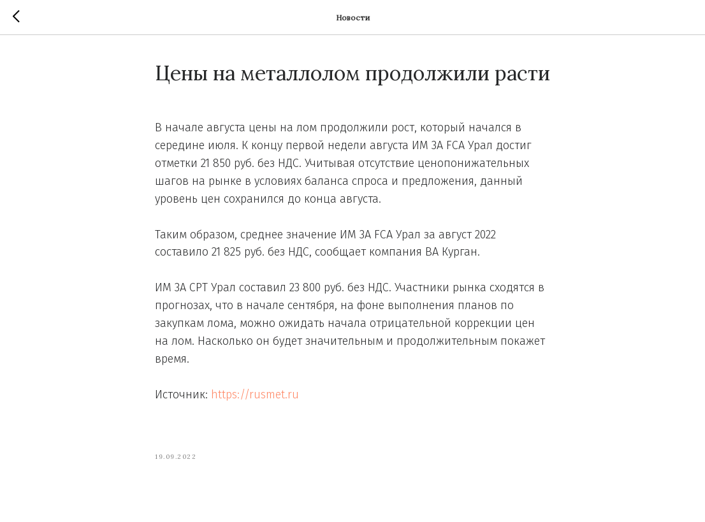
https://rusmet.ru (255, 395)
